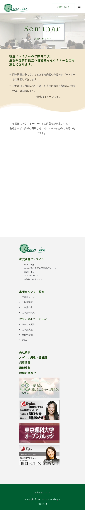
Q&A (24, 339)
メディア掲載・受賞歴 (33, 357)
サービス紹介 (28, 324)
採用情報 (24, 362)
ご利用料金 (27, 307)
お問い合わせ (63, 7)
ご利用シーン (28, 297)
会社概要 (24, 352)
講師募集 (24, 368)
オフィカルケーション (33, 319)
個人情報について (42, 492)
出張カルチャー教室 (31, 292)
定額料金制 (27, 334)
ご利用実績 (27, 302)
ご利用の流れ (28, 312)
